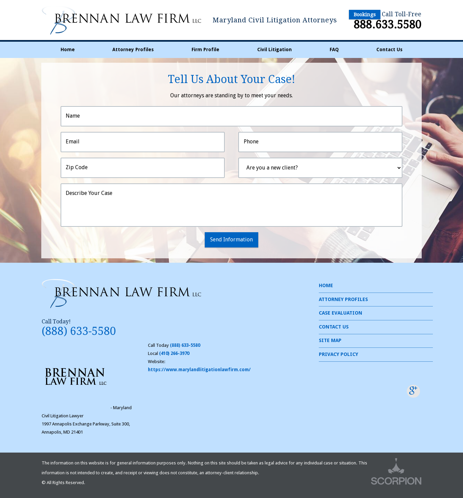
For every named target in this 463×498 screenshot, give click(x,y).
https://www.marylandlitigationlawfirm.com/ (199, 369)
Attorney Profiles (133, 49)
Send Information (231, 239)
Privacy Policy (338, 354)
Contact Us (389, 49)
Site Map (330, 340)
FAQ (334, 49)
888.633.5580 (387, 24)
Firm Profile (205, 49)
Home (68, 49)
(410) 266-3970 (174, 353)
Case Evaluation (340, 313)
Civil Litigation (274, 49)
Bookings (365, 14)
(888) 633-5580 (79, 331)
